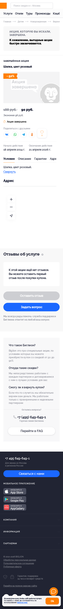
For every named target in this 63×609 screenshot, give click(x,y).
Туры (29, 13)
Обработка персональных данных (19, 560)
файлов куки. (22, 602)
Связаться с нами (31, 473)
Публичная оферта (12, 567)
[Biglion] (7, 6)
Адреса (54, 158)
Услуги (7, 13)
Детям (18, 22)
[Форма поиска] (32, 6)
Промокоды (42, 13)
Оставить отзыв (31, 295)
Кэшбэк (58, 13)
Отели (19, 13)
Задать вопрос (31, 307)
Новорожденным (35, 22)
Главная (7, 22)
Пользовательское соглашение (18, 563)
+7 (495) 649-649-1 (31, 417)
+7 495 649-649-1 (17, 458)
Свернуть (9, 172)
